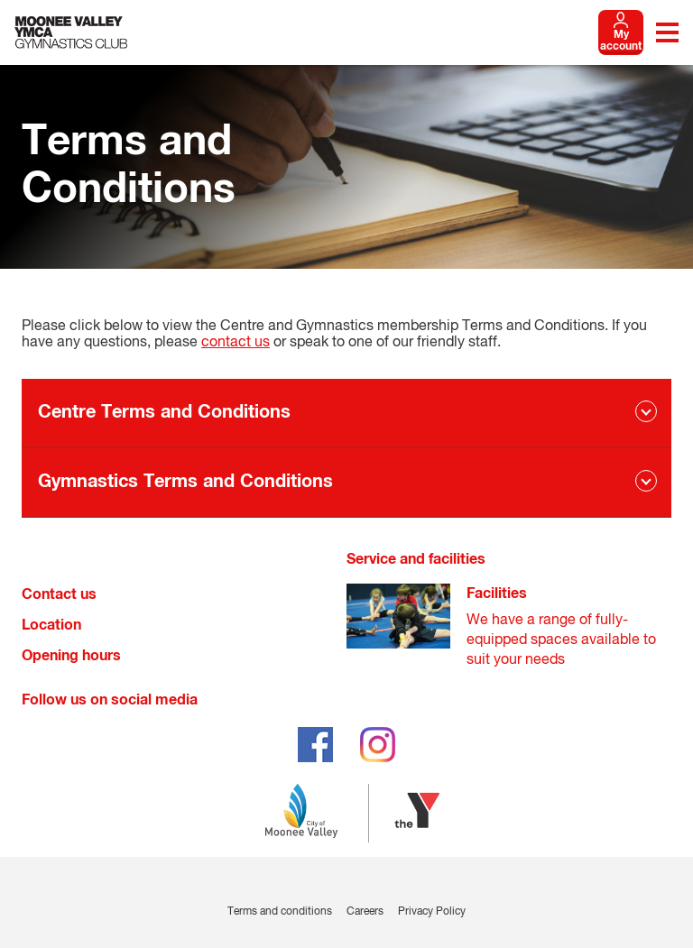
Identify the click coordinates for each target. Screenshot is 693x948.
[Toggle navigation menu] (667, 32)
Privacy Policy (432, 912)
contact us (235, 343)
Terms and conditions (279, 912)
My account (621, 41)
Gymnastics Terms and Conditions (185, 482)
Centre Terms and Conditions (164, 412)
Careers (364, 912)
